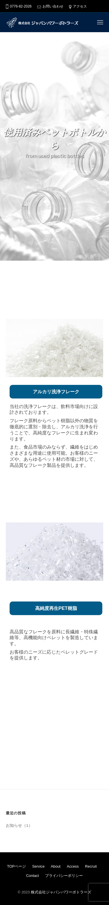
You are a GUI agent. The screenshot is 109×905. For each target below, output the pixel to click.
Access (73, 866)
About (55, 866)
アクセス (80, 6)
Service (38, 866)
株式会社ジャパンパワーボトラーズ (61, 892)
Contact (32, 875)
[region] (54, 145)
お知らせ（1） (19, 825)
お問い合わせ (52, 6)
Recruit (91, 866)
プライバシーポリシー (64, 875)
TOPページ (16, 866)
